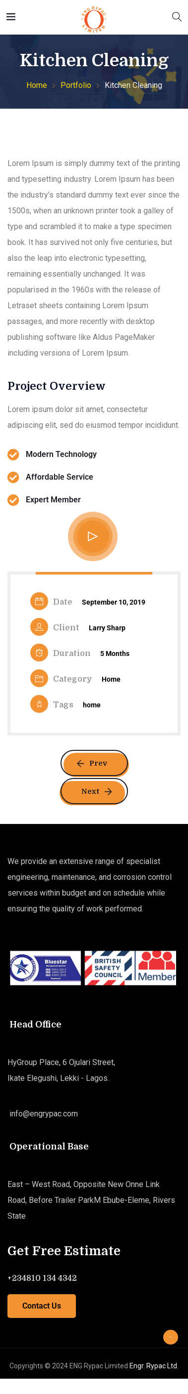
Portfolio (76, 85)
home (92, 705)
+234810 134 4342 (42, 1278)
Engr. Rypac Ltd (153, 1366)
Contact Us (41, 1306)
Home (36, 85)
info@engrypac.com (42, 1113)
